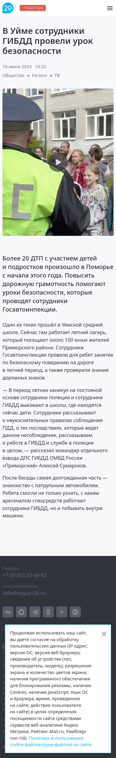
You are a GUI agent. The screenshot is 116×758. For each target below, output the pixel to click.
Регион (39, 75)
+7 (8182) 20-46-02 (24, 574)
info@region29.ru (24, 592)
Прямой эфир (34, 8)
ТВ (57, 75)
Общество (13, 75)
